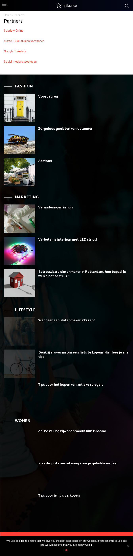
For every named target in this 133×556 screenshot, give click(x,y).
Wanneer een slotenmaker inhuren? (66, 320)
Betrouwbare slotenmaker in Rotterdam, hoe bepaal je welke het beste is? (82, 274)
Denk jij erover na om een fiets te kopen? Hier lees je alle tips (83, 355)
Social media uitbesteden (20, 61)
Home (7, 15)
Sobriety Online (13, 30)
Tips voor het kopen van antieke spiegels (70, 385)
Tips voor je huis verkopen (59, 496)
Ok (66, 549)
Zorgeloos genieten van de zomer (65, 129)
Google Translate (15, 51)
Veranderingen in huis (55, 207)
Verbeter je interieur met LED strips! (67, 240)
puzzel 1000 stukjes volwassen (24, 41)
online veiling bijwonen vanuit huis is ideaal (72, 431)
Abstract (45, 161)
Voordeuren (48, 97)
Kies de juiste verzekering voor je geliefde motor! (77, 463)
